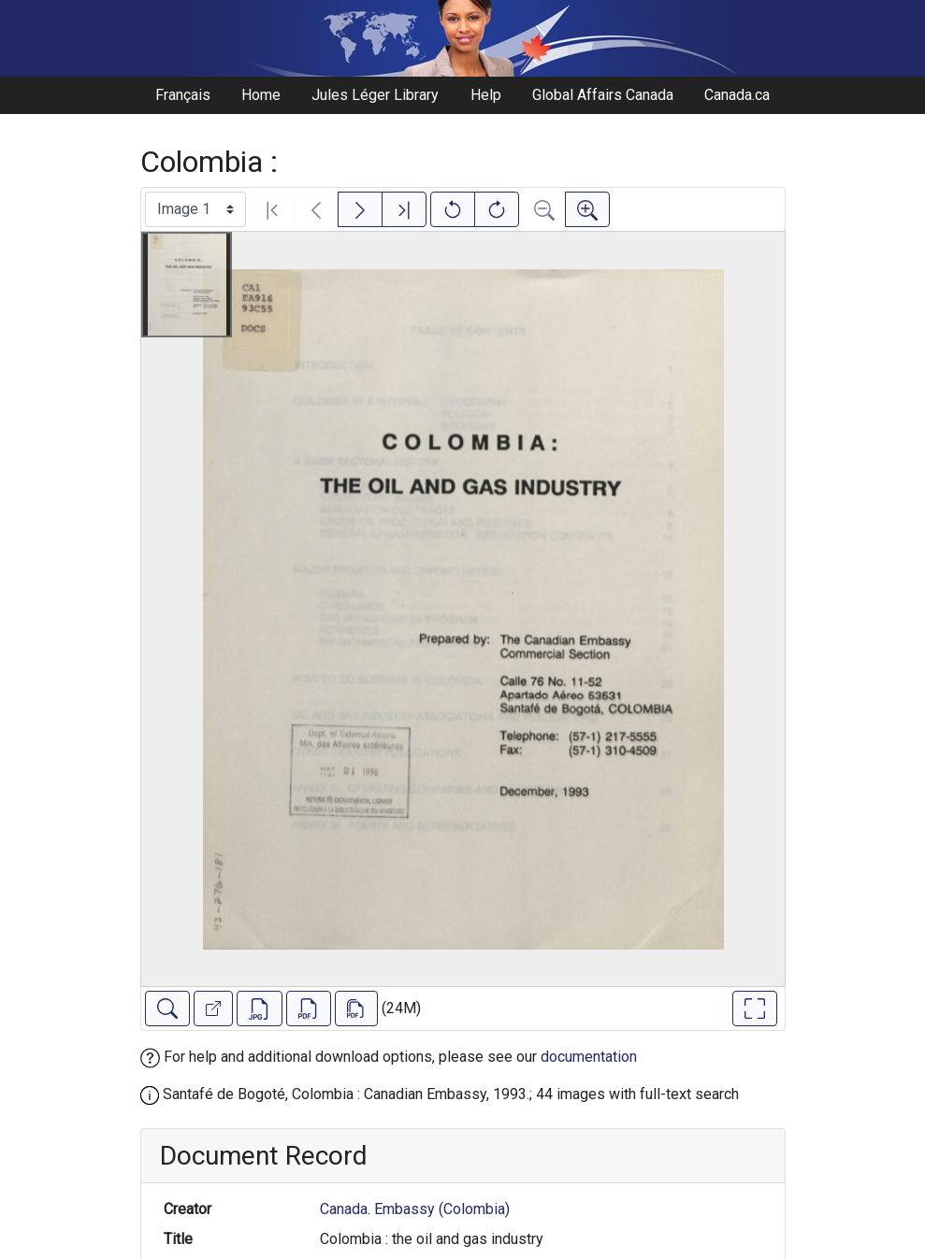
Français (182, 95)
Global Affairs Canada (602, 95)
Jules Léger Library (375, 95)
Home (261, 95)
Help (485, 95)
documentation (589, 1057)
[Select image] (195, 209)
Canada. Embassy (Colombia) (415, 1209)
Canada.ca (737, 95)
